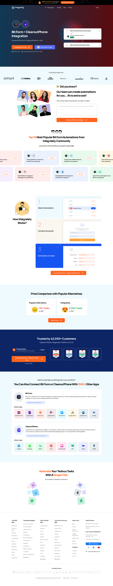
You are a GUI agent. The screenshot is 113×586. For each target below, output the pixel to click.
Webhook (42, 528)
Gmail (41, 531)
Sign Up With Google (44, 47)
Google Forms (57, 531)
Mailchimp (25, 543)
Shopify (42, 534)
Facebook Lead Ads (28, 524)
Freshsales (14, 535)
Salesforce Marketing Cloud (28, 555)
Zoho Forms (57, 556)
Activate (22, 158)
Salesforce (14, 525)
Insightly (14, 533)
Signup (74, 541)
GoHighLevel (26, 535)
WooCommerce (44, 539)
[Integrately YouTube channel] (98, 547)
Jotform (56, 534)
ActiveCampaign (27, 526)
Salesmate (14, 549)
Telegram (42, 556)
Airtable (42, 550)
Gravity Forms (57, 528)
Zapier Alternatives (75, 530)
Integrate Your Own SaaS (92, 523)
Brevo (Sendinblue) (28, 537)
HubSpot (25, 532)
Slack (41, 542)
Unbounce (57, 542)
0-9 (14, 572)
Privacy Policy (66, 578)
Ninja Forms (57, 550)
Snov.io (13, 552)
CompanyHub (15, 538)
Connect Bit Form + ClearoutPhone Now (68, 273)
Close (13, 541)
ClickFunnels (26, 546)
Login (97, 7)
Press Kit (74, 543)
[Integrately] (18, 7)
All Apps (59, 7)
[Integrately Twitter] (88, 547)
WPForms (56, 548)
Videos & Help (75, 538)
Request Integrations (75, 534)
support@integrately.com (93, 551)
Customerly (14, 558)
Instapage (57, 553)
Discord (42, 548)
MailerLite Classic (27, 549)
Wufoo (56, 539)
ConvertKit (25, 551)
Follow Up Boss (14, 529)
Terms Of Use (74, 578)
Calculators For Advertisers (92, 539)
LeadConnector (27, 529)
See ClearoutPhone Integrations (37, 436)
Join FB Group (93, 544)
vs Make (74, 553)
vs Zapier (74, 550)
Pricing (70, 7)
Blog (64, 7)
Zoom (41, 553)
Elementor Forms (58, 525)
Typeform (56, 537)
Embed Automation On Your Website (92, 527)
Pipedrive (14, 544)
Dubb (13, 555)
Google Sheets (44, 525)
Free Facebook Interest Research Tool (91, 535)
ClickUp (42, 537)
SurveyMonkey (58, 545)
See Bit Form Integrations (35, 402)
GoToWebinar (26, 540)
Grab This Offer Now (67, 2)
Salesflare (14, 546)
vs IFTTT (74, 556)
